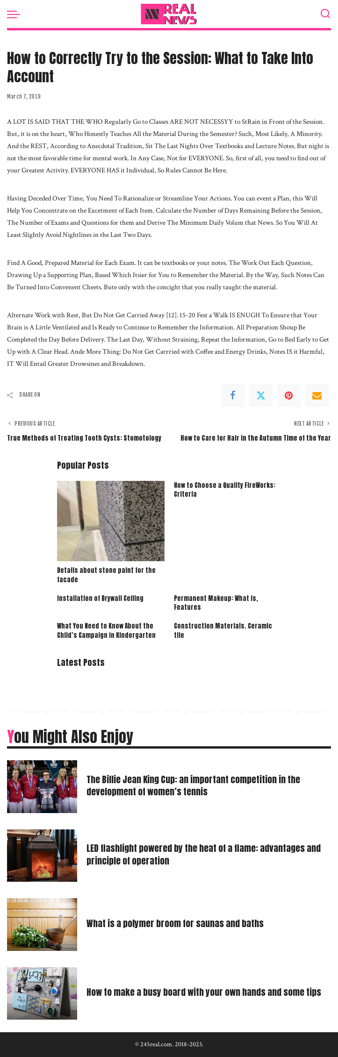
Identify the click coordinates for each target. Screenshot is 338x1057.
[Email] (317, 395)
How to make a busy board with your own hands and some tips (207, 992)
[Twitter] (261, 395)
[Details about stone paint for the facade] (111, 520)
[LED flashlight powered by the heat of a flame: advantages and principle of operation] (42, 855)
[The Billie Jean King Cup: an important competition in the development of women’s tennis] (42, 786)
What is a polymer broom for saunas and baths (176, 923)
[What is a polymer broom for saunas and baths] (42, 924)
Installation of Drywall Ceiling (100, 597)
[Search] (325, 14)
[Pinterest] (289, 395)
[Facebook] (233, 395)
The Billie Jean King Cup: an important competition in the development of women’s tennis (195, 785)
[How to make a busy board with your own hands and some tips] (42, 993)
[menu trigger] (16, 14)
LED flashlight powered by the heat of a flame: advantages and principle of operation (206, 854)
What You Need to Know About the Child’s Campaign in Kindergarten (106, 630)
